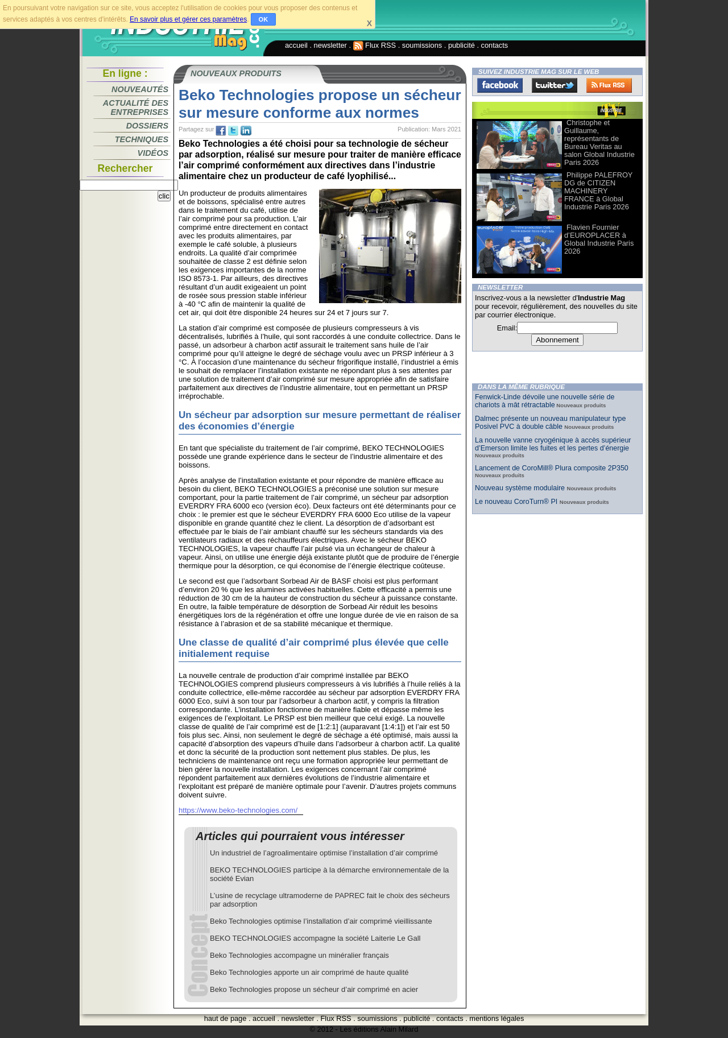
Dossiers (147, 125)
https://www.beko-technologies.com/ (238, 810)
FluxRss (609, 85)
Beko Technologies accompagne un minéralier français (299, 955)
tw (233, 131)
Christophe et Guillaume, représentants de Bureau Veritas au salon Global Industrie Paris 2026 (599, 142)
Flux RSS (374, 45)
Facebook (500, 85)
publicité (461, 45)
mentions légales (496, 1018)
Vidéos (153, 153)
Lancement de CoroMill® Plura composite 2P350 (551, 468)
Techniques (141, 139)
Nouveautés (139, 89)
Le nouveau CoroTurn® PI (517, 502)
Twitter (554, 85)
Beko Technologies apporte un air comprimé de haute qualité (309, 972)
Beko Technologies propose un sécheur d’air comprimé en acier (314, 989)
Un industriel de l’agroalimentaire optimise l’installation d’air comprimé (324, 853)
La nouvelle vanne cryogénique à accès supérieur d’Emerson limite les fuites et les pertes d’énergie (553, 444)
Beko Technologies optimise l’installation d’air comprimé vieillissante (321, 921)
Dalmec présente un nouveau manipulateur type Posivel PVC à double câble (550, 423)
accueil (296, 45)
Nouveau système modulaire (520, 488)
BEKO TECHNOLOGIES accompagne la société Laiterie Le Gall (315, 938)
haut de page (225, 1018)
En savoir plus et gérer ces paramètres (188, 19)
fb (220, 131)
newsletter (330, 45)
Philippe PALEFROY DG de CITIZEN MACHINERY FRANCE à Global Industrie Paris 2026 (598, 191)
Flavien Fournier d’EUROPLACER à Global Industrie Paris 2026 (599, 239)
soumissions (422, 45)
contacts (494, 45)
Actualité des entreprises (135, 107)
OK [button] (263, 19)
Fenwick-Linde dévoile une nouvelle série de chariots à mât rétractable (544, 401)
